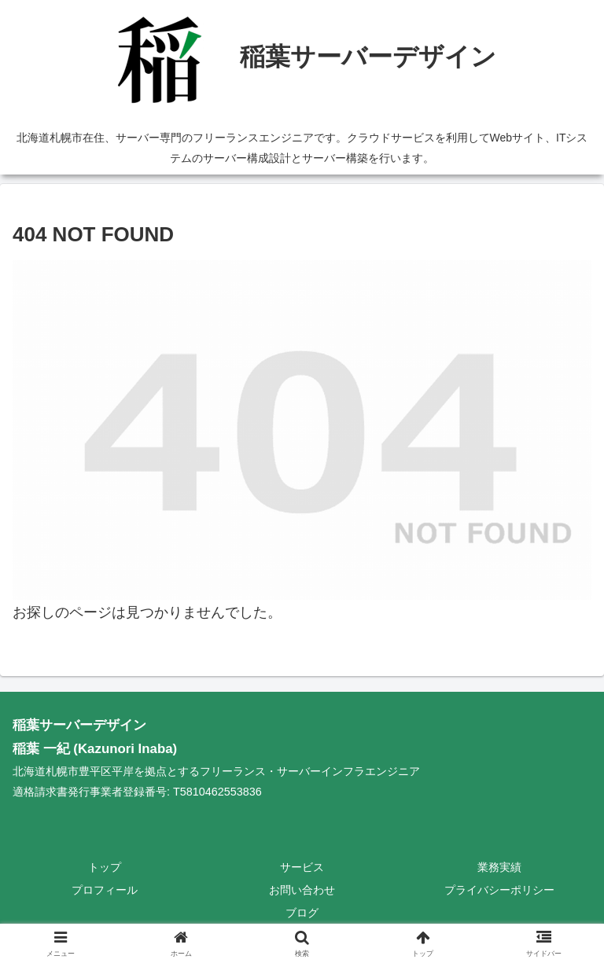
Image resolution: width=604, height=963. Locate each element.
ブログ (302, 912)
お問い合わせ (302, 890)
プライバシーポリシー (499, 890)
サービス (302, 867)
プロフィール (105, 890)
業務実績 (499, 867)
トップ (104, 867)
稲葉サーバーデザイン (79, 725)
